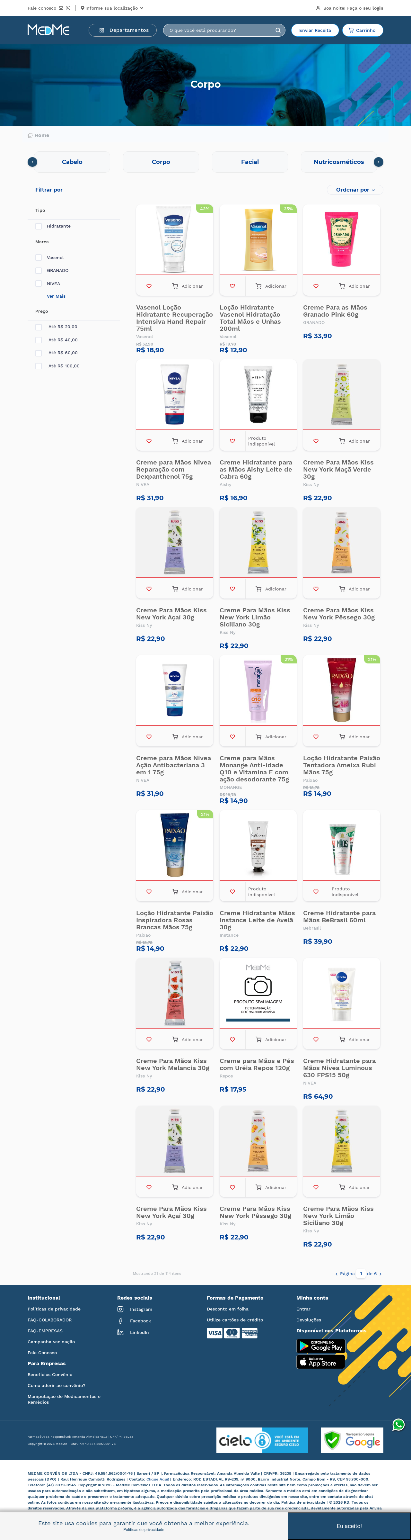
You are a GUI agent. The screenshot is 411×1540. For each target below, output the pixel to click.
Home (38, 135)
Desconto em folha (228, 1308)
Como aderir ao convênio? (56, 1385)
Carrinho (361, 30)
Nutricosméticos (339, 162)
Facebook (134, 1321)
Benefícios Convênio (50, 1374)
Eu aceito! (349, 1526)
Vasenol (49, 257)
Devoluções (308, 1319)
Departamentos (124, 30)
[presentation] (32, 162)
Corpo (161, 162)
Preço (41, 311)
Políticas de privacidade (54, 1308)
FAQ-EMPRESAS (45, 1330)
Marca (42, 241)
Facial (250, 162)
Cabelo (72, 162)
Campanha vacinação (51, 1341)
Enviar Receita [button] (315, 30)
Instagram (134, 1309)
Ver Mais (56, 296)
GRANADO (51, 270)
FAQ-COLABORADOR (50, 1319)
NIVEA (47, 283)
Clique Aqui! (158, 1479)
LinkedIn (133, 1332)
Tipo (40, 210)
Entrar (303, 1308)
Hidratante (53, 226)
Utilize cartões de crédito (235, 1319)
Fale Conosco (42, 1352)
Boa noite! (349, 8)
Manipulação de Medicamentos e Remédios (64, 1399)
